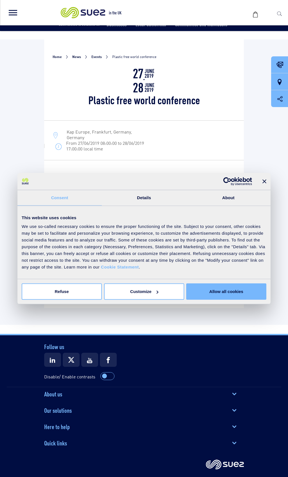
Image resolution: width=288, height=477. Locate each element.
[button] (12, 12)
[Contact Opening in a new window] (279, 65)
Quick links (55, 442)
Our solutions (58, 410)
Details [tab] (144, 197)
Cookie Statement (120, 267)
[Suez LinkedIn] (52, 360)
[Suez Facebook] (108, 360)
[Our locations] (279, 82)
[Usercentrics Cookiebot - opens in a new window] (227, 181)
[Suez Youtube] (89, 360)
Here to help (57, 426)
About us (53, 393)
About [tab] (228, 197)
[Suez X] (71, 360)
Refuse (62, 291)
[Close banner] (264, 181)
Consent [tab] (59, 197)
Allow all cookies (226, 291)
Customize (144, 291)
